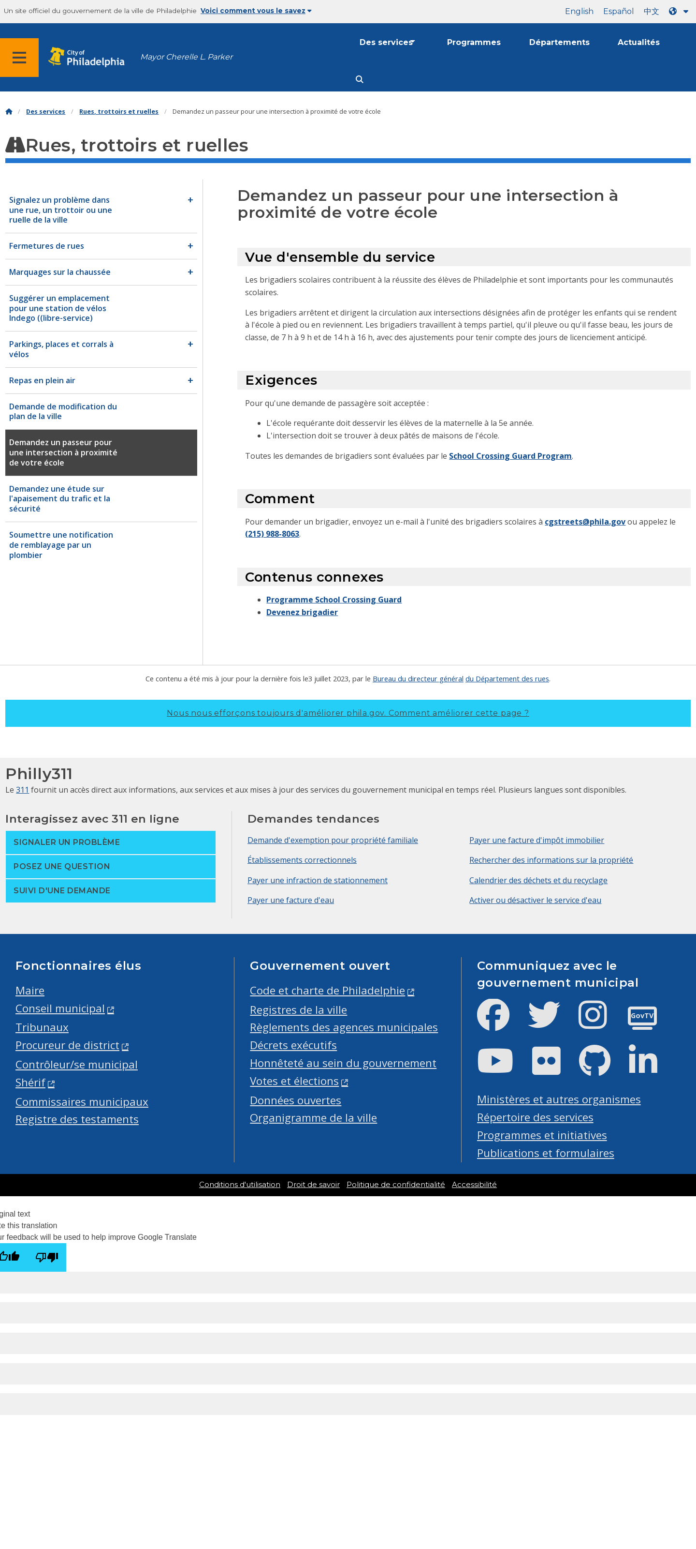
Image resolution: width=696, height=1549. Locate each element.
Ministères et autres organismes (559, 1099)
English (579, 11)
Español (618, 11)
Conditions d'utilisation (239, 1184)
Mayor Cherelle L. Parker (186, 56)
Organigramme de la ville (313, 1117)
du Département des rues (507, 678)
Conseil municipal (60, 1008)
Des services (386, 42)
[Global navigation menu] (19, 57)
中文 (651, 11)
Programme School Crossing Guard (334, 599)
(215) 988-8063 (272, 533)
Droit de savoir (313, 1184)
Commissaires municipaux (81, 1101)
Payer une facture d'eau (290, 900)
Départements (559, 42)
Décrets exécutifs (293, 1045)
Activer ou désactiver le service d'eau (535, 900)
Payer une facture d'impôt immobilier (536, 840)
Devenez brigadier (302, 612)
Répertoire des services (535, 1117)
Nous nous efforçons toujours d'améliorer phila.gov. (348, 713)
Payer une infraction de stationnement (317, 880)
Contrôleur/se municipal (76, 1064)
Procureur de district (67, 1045)
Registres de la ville (298, 1009)
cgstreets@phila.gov (585, 521)
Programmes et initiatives (542, 1135)
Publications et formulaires (545, 1152)
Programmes (474, 42)
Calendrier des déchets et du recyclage (538, 880)
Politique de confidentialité (396, 1184)
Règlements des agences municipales (344, 1027)
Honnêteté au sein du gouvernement (343, 1062)
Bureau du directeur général (418, 678)
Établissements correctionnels (302, 860)
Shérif (30, 1082)
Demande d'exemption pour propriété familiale (332, 840)
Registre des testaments (77, 1119)
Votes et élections (294, 1080)
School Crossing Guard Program (510, 456)
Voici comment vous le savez (256, 11)
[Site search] (359, 79)
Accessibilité (474, 1184)
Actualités (639, 42)
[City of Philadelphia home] (89, 57)
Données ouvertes (295, 1100)
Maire (29, 990)
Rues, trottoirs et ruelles (119, 111)
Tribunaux (42, 1027)
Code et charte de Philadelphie (327, 990)
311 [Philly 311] (22, 789)
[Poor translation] (47, 1257)
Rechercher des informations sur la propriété (551, 860)
